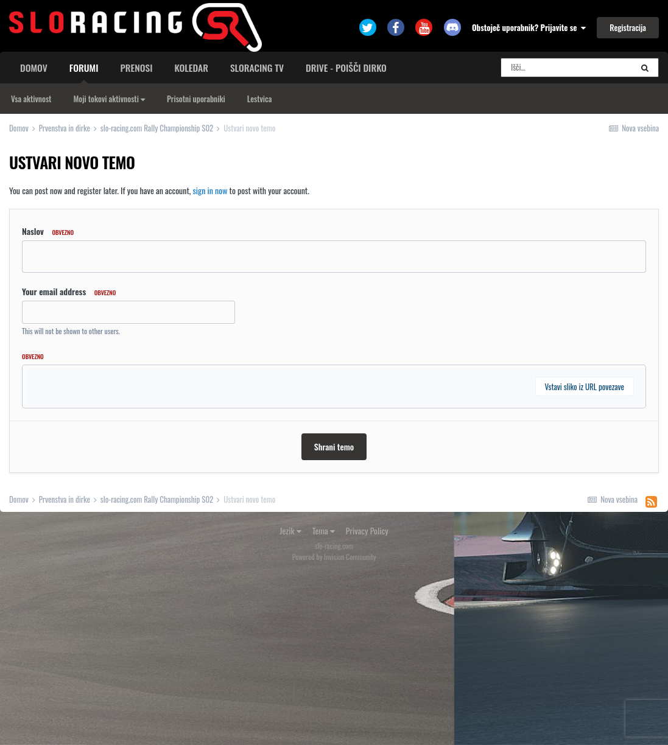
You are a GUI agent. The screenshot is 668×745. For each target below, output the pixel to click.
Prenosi (137, 67)
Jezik (290, 700)
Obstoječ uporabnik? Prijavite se (529, 27)
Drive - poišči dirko (346, 67)
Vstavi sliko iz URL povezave (584, 557)
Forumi (84, 71)
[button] (47, 380)
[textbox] (334, 478)
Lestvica (259, 99)
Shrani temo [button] (334, 616)
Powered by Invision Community (334, 727)
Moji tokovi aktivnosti (109, 99)
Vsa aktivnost (31, 99)
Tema (323, 700)
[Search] (566, 67)
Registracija (628, 27)
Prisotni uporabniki (196, 99)
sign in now (210, 190)
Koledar (191, 67)
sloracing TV (257, 67)
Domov (33, 67)
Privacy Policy (367, 700)
